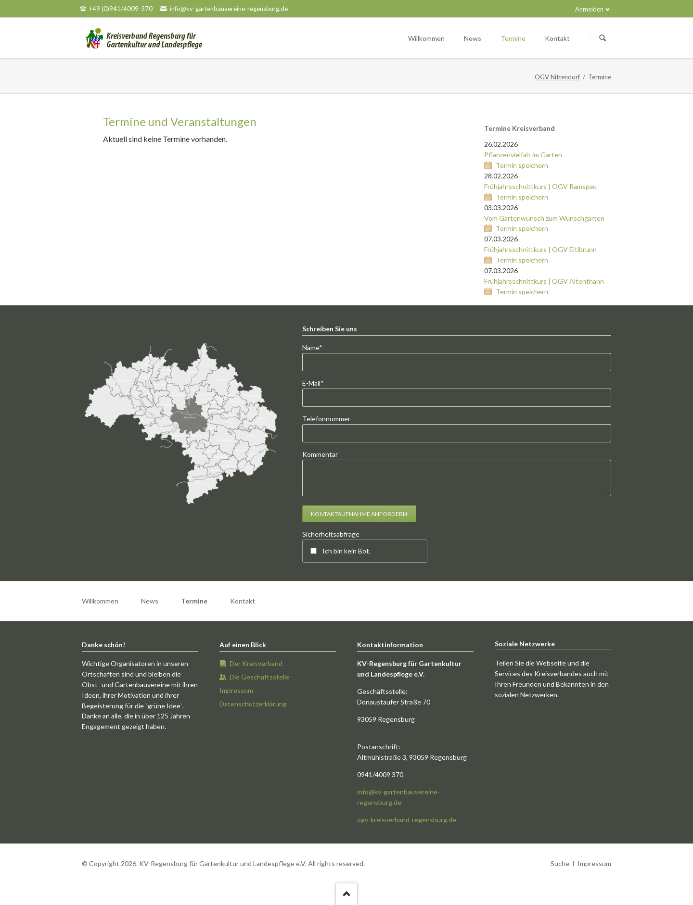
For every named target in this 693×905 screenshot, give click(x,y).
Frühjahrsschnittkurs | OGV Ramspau (540, 186)
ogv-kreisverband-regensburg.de (406, 820)
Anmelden (589, 9)
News (149, 601)
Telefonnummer (326, 419)
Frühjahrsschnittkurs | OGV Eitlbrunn (540, 249)
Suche (560, 863)
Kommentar (320, 454)
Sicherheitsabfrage (330, 534)
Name (318, 347)
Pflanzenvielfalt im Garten (523, 155)
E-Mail (318, 382)
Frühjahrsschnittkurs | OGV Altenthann (544, 281)
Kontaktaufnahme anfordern (359, 513)
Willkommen (100, 601)
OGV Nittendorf (557, 77)
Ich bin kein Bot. (346, 551)
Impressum (594, 863)
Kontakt (242, 601)
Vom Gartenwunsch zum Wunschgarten (544, 218)
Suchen (602, 38)
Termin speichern (522, 165)
